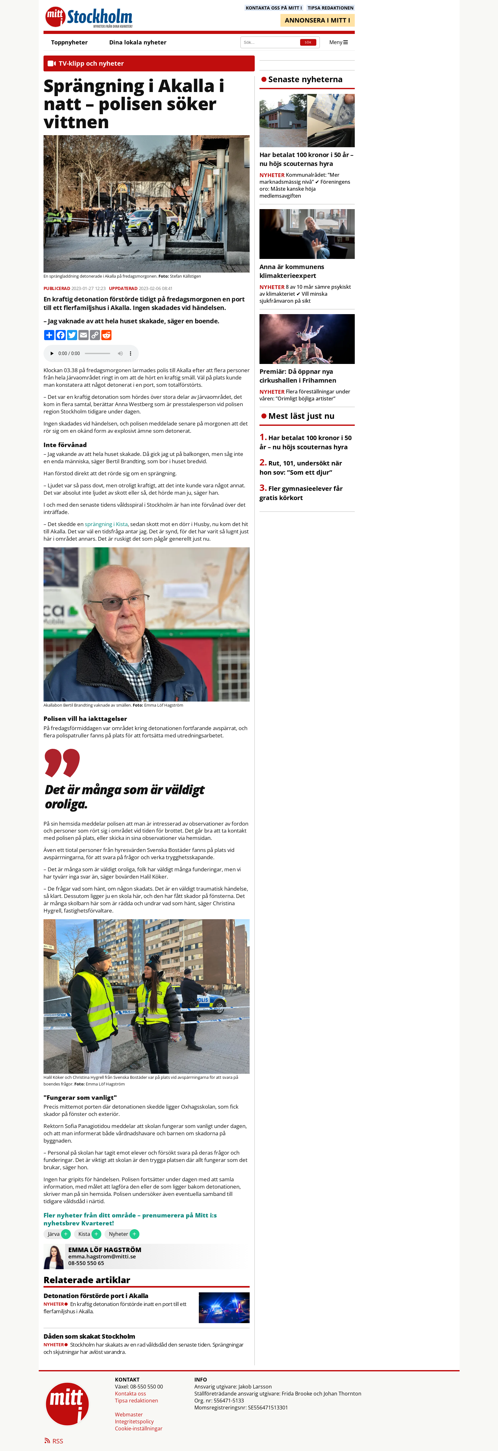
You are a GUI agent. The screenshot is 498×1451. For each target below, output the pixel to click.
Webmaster (129, 1414)
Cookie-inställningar (139, 1428)
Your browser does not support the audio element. (91, 353)
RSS (53, 1441)
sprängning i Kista (106, 524)
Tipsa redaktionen (136, 1400)
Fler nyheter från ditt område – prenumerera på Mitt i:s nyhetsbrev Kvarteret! (130, 1219)
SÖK (308, 42)
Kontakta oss (130, 1393)
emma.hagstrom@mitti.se (102, 1256)
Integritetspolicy (134, 1421)
